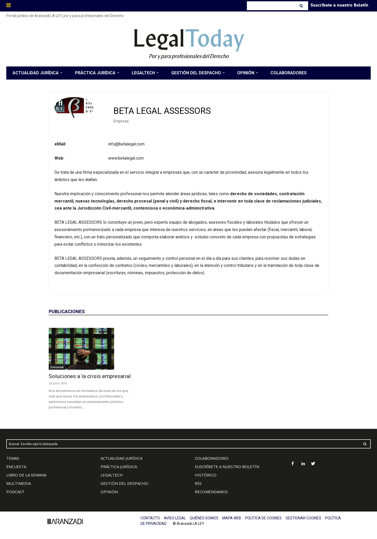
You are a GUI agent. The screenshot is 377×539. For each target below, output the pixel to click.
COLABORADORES (212, 458)
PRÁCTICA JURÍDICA (119, 466)
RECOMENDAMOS (211, 491)
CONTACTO (150, 518)
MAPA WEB (231, 518)
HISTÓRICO (206, 475)
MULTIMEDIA (18, 483)
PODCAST (15, 491)
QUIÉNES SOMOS (204, 518)
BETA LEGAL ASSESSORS (162, 111)
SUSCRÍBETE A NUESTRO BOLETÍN (227, 466)
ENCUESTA (16, 466)
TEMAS (12, 458)
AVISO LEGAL (175, 518)
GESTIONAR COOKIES (303, 518)
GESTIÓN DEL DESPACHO (124, 483)
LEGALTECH (112, 475)
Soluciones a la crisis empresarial (90, 376)
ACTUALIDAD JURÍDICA (121, 458)
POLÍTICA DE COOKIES (263, 518)
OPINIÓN (109, 491)
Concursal (57, 367)
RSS (198, 483)
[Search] (302, 6)
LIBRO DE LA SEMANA (26, 475)
